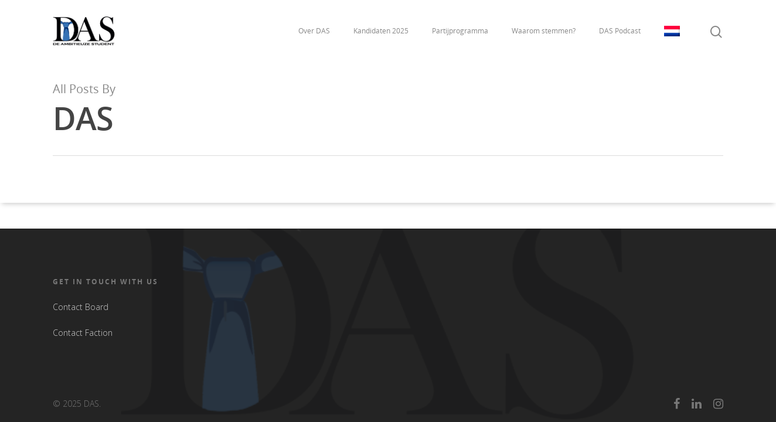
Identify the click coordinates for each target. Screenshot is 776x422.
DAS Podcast (620, 31)
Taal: (672, 31)
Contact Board (80, 306)
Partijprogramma (460, 31)
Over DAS (314, 31)
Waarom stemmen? (544, 31)
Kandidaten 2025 (381, 31)
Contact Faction (83, 332)
